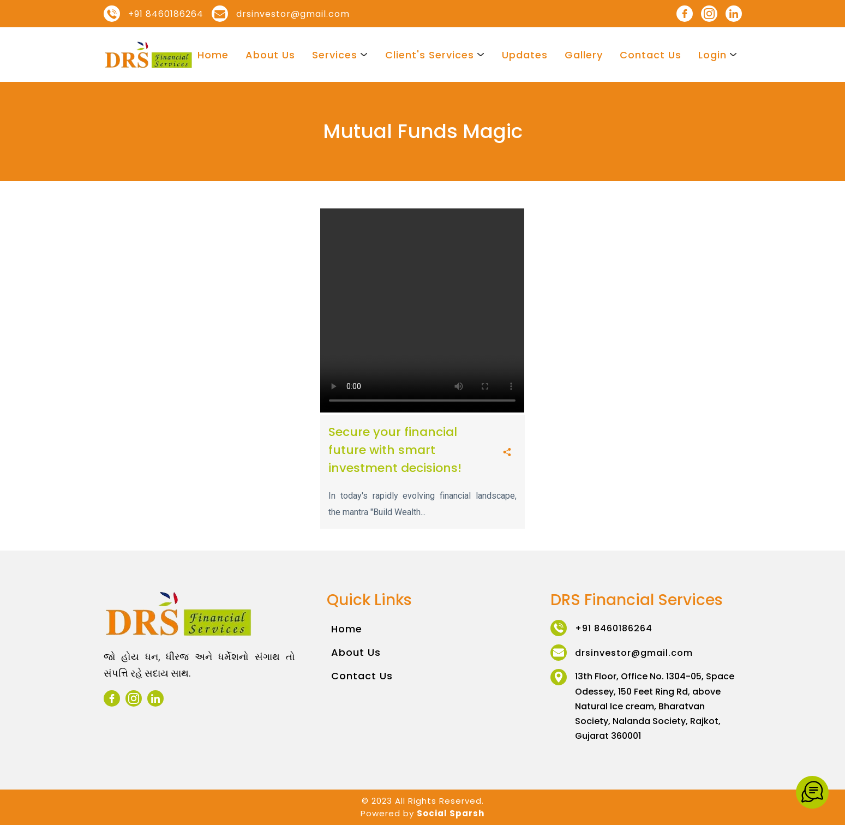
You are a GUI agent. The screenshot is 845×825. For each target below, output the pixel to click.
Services (334, 55)
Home (213, 55)
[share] (507, 452)
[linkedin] (734, 13)
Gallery (584, 55)
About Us (270, 55)
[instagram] (709, 13)
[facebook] (684, 13)
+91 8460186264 (165, 14)
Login (712, 55)
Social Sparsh (450, 813)
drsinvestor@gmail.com (293, 14)
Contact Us (650, 55)
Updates (525, 55)
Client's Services (429, 55)
